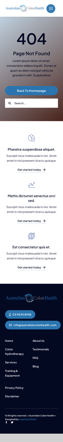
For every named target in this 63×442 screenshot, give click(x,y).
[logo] (25, 6)
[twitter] (12, 422)
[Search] (9, 103)
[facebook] (6, 422)
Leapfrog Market (27, 419)
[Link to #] (50, 8)
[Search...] (31, 103)
